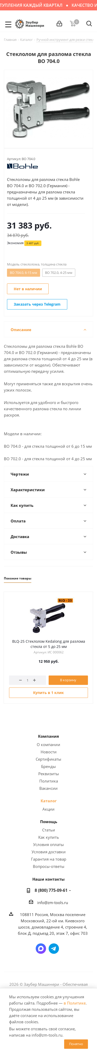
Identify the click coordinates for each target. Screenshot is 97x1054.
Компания (48, 736)
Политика (48, 781)
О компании (48, 744)
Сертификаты (48, 759)
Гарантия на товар (48, 859)
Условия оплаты (48, 844)
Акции (48, 809)
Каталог (49, 800)
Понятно (76, 1044)
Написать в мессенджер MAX (41, 948)
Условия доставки (49, 851)
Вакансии (48, 788)
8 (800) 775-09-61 (51, 890)
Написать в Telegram (54, 948)
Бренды (48, 766)
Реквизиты (48, 773)
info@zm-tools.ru (52, 902)
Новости (49, 751)
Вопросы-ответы (48, 866)
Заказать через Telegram (37, 304)
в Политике (75, 1003)
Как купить (48, 837)
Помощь (48, 821)
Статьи (48, 829)
